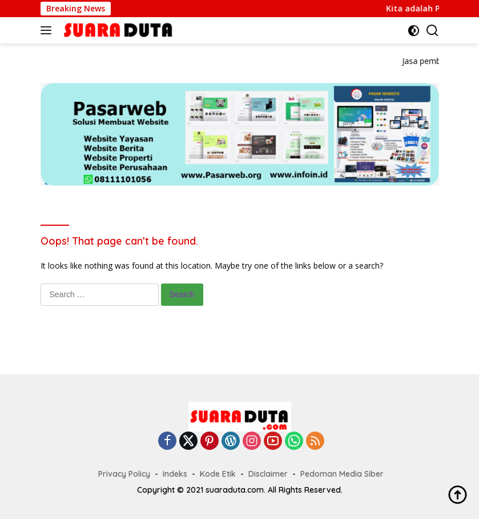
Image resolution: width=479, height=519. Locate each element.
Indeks (175, 474)
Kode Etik (218, 474)
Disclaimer (268, 474)
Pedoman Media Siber (342, 474)
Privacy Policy (124, 474)
